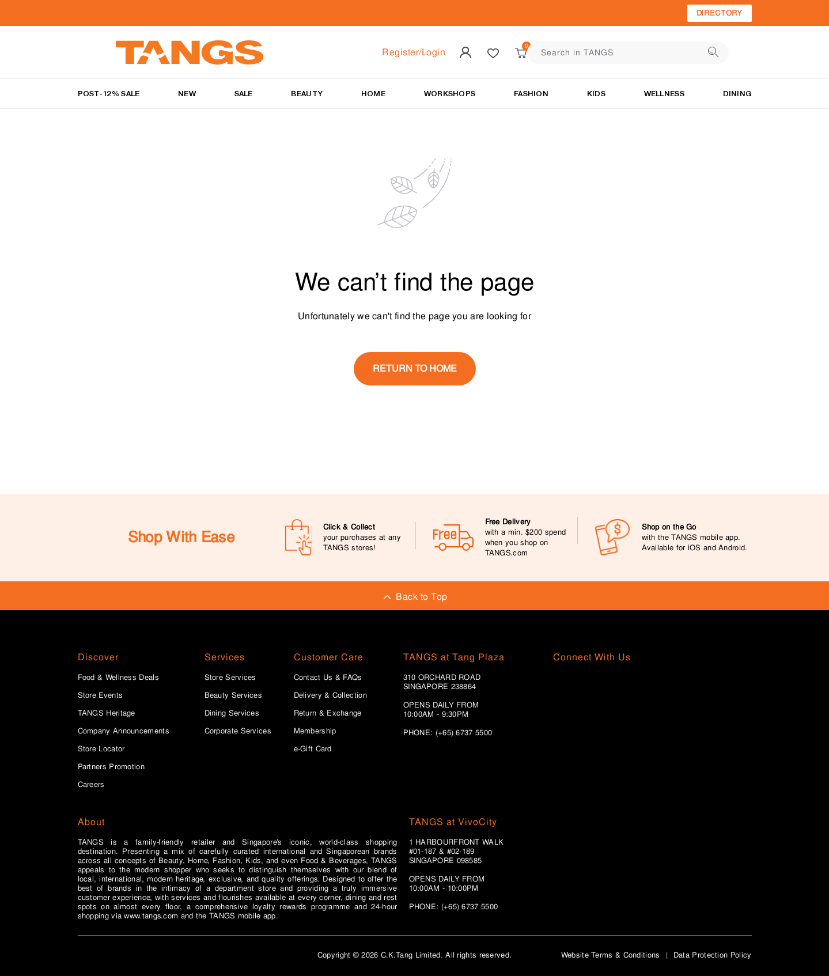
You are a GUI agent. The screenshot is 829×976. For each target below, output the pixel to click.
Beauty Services (234, 695)
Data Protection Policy (712, 955)
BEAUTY (307, 93)
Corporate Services (238, 731)
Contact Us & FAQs (328, 677)
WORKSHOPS (450, 93)
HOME (373, 93)
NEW (187, 93)
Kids (596, 93)
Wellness (664, 93)
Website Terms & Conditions (610, 955)
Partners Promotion (111, 766)
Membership (315, 731)
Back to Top (414, 597)
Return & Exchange (328, 713)
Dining (737, 93)
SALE (243, 93)
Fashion (531, 93)
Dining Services (232, 713)
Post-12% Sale (109, 93)
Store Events (100, 695)
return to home (415, 368)
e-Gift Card (313, 749)
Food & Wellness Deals (118, 677)
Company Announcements (123, 731)
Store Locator (101, 749)
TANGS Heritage (106, 713)
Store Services (230, 677)
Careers (91, 784)
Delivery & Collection (330, 695)
